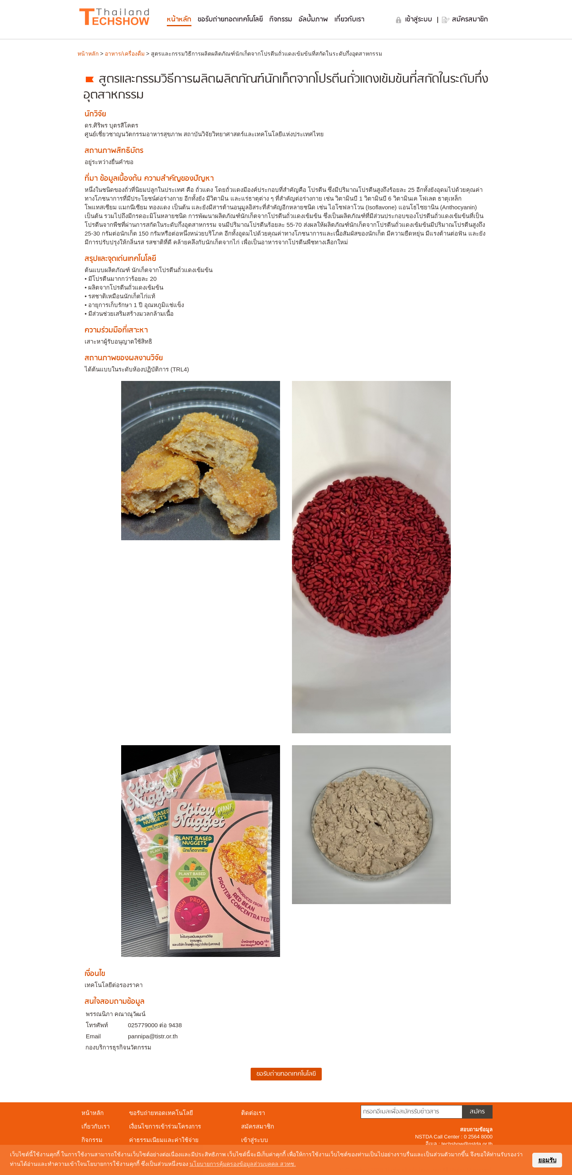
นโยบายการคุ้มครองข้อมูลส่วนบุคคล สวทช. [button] (242, 1164)
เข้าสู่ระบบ (420, 19)
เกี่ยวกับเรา (349, 19)
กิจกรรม (280, 19)
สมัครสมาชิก (470, 19)
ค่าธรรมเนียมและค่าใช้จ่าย (164, 1139)
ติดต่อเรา (253, 1112)
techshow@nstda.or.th (467, 1144)
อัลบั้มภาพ (313, 19)
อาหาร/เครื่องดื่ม (125, 53)
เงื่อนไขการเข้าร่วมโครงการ (165, 1126)
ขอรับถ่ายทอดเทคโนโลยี (230, 19)
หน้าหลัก (179, 19)
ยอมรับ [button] (547, 1160)
